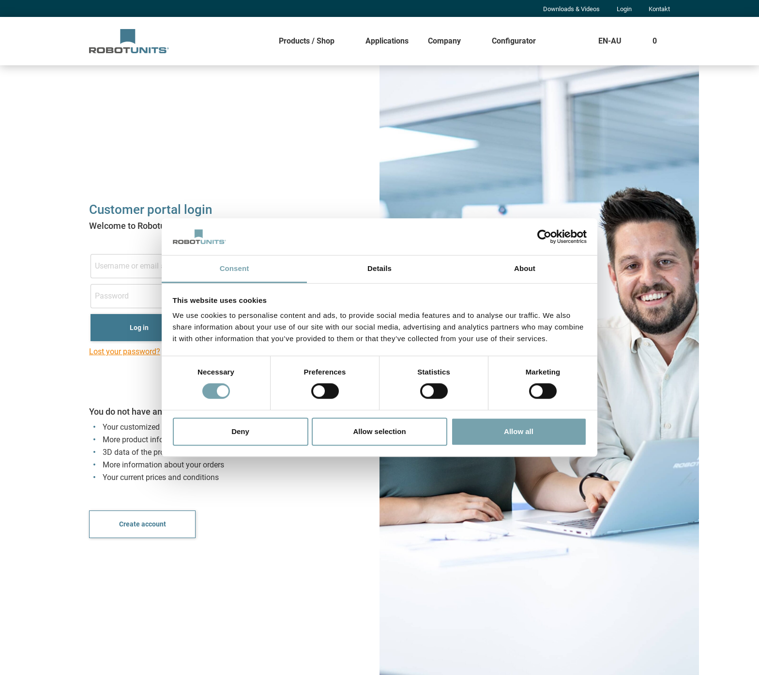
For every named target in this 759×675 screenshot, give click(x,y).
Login (624, 9)
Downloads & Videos (571, 9)
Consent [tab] (234, 269)
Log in (139, 327)
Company (444, 40)
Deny (240, 431)
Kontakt (659, 9)
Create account (142, 524)
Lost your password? (124, 351)
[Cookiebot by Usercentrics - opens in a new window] (544, 236)
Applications (387, 40)
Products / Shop (306, 40)
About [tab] (524, 269)
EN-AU (610, 40)
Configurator (514, 40)
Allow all (518, 431)
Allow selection (379, 431)
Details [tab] (379, 269)
